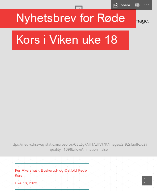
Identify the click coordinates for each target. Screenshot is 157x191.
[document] (78, 95)
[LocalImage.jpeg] (78, 78)
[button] (121, 5)
